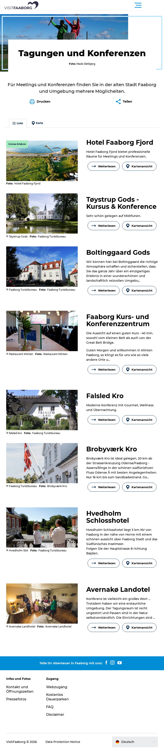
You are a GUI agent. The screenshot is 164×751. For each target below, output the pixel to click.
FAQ (50, 707)
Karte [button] (37, 119)
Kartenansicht (139, 163)
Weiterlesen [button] (104, 163)
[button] (101, 5)
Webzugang (57, 688)
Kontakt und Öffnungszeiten (20, 690)
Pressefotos (16, 700)
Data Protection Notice (63, 743)
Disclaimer (55, 715)
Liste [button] (18, 119)
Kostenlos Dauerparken (58, 697)
